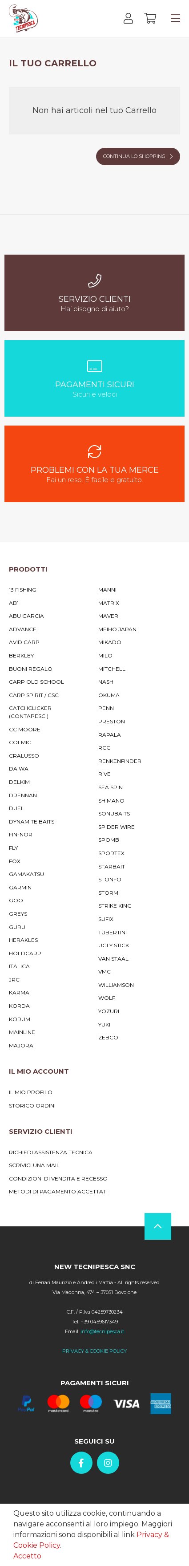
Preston (111, 721)
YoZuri (108, 1011)
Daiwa (18, 768)
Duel (16, 808)
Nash (105, 681)
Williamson (116, 985)
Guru (17, 927)
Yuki (104, 1024)
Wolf (106, 997)
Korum (19, 1019)
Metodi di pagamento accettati (58, 1191)
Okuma (109, 695)
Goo (16, 900)
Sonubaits (114, 813)
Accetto (27, 1556)
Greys (18, 913)
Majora (21, 1045)
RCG (104, 747)
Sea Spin (110, 787)
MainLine (22, 1032)
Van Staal (113, 958)
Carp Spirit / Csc (34, 695)
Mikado (109, 642)
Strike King (115, 905)
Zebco (108, 1037)
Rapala (109, 734)
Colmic (20, 742)
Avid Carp (24, 642)
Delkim (19, 782)
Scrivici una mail (34, 1165)
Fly (13, 847)
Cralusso (24, 755)
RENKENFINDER (119, 761)
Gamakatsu (26, 874)
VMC (104, 971)
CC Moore (24, 729)
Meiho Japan (117, 629)
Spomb (108, 839)
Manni (107, 589)
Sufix (105, 919)
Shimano (111, 800)
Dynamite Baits (31, 821)
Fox (14, 861)
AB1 (14, 603)
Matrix (108, 603)
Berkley (21, 655)
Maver (108, 616)
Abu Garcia (26, 616)
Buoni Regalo (30, 668)
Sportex (111, 853)
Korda (19, 1005)
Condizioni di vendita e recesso (58, 1178)
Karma (19, 992)
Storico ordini (32, 1105)
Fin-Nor (20, 834)
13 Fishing (22, 589)
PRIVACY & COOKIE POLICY (94, 1351)
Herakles (23, 940)
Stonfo (109, 879)
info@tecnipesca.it (102, 1331)
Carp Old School (36, 681)
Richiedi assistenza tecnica (50, 1152)
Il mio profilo (30, 1092)
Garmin (20, 887)
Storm (108, 892)
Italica (19, 966)
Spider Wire (116, 827)
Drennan (23, 795)
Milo (105, 655)
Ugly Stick (113, 945)
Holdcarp (25, 953)
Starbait (111, 866)
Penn (106, 708)
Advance (22, 629)
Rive (104, 774)
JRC (14, 979)
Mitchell (111, 668)
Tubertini (112, 932)
